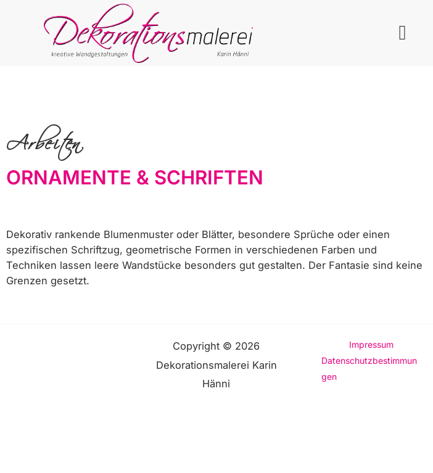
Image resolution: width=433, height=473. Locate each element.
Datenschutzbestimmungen (369, 368)
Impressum (371, 344)
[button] (402, 33)
